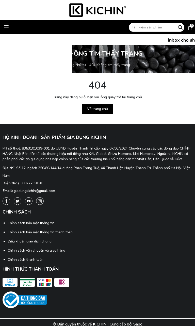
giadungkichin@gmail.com (34, 190)
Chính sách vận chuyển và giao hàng (36, 250)
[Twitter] (17, 201)
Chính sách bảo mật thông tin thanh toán (40, 232)
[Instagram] (40, 201)
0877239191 (32, 183)
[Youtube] (28, 201)
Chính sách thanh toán (25, 259)
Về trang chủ (97, 108)
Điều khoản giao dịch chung (30, 241)
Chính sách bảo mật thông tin (31, 223)
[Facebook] (6, 201)
